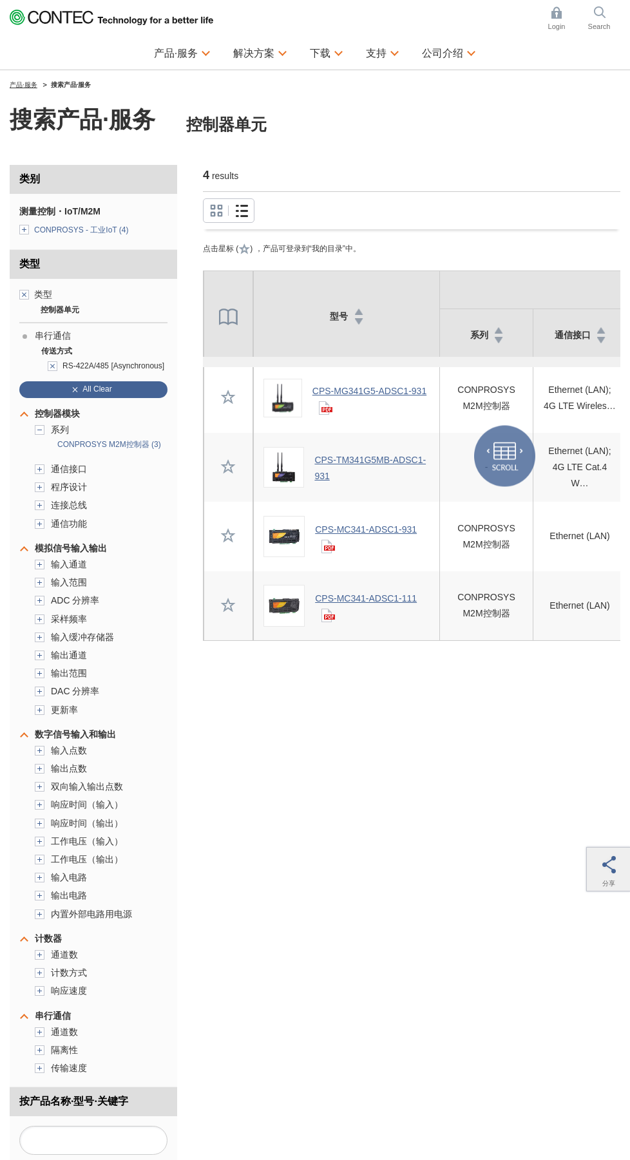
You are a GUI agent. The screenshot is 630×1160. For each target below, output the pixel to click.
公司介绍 (442, 53)
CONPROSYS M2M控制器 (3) (109, 444)
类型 (29, 263)
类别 (29, 178)
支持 (376, 53)
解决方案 (253, 53)
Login (557, 26)
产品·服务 (176, 53)
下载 (320, 53)
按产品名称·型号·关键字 (73, 1101)
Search (599, 26)
